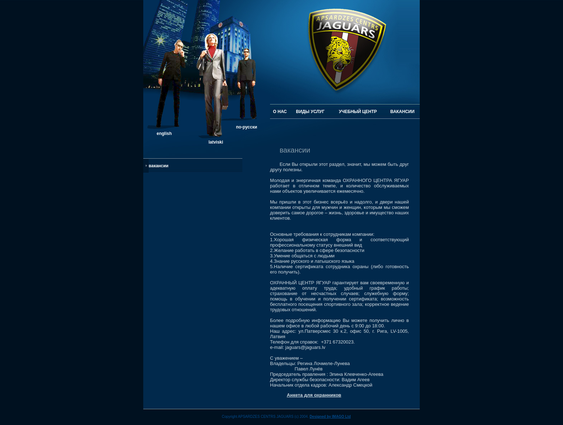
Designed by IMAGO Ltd (330, 417)
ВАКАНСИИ (402, 111)
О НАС (280, 111)
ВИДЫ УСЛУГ (310, 111)
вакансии (158, 165)
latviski (216, 142)
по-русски (246, 127)
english (164, 133)
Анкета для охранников (314, 395)
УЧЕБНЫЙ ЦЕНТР (358, 111)
